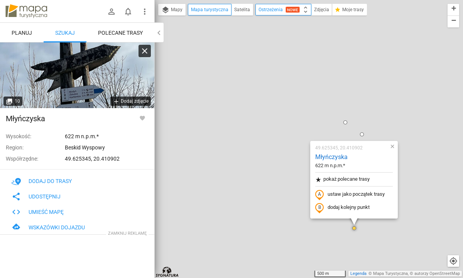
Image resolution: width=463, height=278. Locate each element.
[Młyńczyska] (77, 75)
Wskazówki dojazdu (48, 227)
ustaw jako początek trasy (304, 105)
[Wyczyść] (145, 51)
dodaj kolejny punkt (297, 118)
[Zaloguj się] (111, 11)
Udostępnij (36, 196)
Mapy (171, 10)
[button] (300, 33)
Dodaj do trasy (42, 181)
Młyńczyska (286, 67)
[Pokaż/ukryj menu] (145, 11)
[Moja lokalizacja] (453, 261)
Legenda (358, 273)
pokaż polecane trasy (297, 90)
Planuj (22, 33)
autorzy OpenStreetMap (437, 273)
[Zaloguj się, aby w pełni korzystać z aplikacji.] (142, 118)
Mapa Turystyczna (390, 273)
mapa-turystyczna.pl (26, 11)
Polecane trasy (120, 33)
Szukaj (65, 33)
